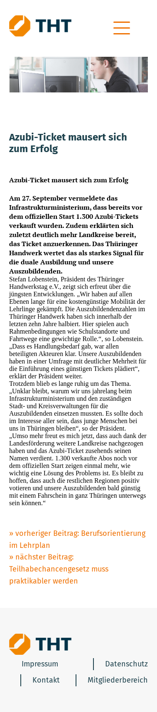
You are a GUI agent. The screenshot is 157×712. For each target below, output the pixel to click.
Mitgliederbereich (118, 680)
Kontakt (46, 680)
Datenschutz (126, 663)
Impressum (40, 663)
